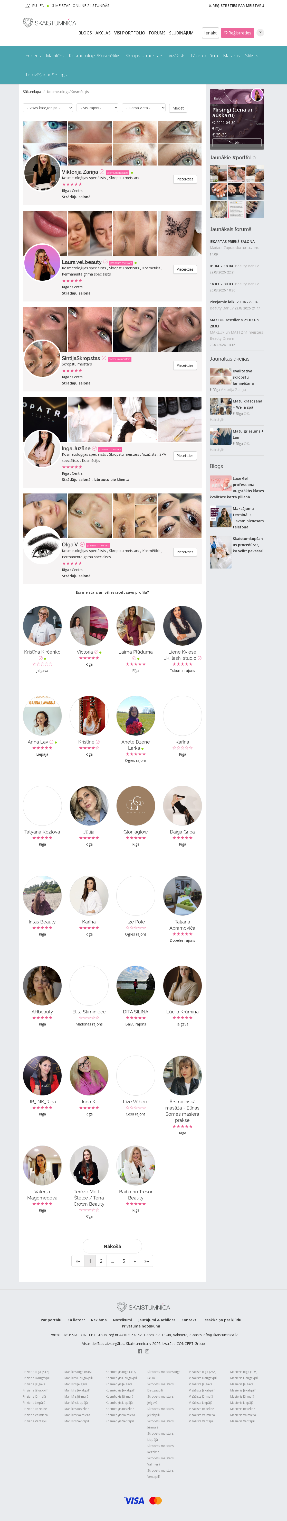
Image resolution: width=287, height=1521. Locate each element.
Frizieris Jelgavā (34, 1384)
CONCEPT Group (191, 1343)
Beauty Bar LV (247, 265)
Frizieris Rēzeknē (35, 1408)
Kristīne (89, 741)
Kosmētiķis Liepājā (119, 1402)
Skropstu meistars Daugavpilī (160, 1387)
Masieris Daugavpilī (244, 1378)
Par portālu (51, 1319)
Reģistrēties (237, 33)
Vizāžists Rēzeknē (201, 1408)
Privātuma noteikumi (141, 1325)
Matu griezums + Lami (248, 434)
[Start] (78, 1261)
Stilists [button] (251, 55)
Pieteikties (185, 178)
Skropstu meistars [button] (145, 55)
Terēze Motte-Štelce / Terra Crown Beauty (89, 1197)
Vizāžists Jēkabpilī (201, 1390)
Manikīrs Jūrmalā (76, 1396)
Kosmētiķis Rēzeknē (120, 1408)
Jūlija (88, 831)
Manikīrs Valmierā (77, 1415)
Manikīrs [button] (55, 55)
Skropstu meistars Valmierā (160, 1461)
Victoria (89, 651)
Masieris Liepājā (242, 1402)
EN (42, 5)
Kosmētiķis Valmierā (120, 1415)
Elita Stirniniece (89, 1011)
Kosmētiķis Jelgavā (119, 1384)
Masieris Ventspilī (242, 1421)
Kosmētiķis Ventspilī (120, 1421)
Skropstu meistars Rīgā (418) (163, 1374)
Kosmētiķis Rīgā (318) (121, 1371)
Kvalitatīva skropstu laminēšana (243, 377)
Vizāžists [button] (177, 55)
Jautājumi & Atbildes (156, 1319)
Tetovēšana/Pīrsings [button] (46, 74)
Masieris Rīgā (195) (243, 1371)
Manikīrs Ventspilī (77, 1421)
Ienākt (210, 33)
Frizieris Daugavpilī (36, 1378)
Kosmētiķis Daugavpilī (122, 1378)
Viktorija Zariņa (80, 172)
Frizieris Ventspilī (35, 1421)
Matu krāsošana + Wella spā (247, 404)
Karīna (182, 741)
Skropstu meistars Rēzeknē (160, 1448)
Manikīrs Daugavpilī (78, 1378)
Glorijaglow (135, 831)
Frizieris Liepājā (34, 1402)
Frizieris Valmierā (35, 1415)
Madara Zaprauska (225, 247)
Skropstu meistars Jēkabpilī (160, 1411)
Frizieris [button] (33, 55)
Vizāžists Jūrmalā (201, 1396)
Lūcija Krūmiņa (182, 1011)
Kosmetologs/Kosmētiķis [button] (94, 55)
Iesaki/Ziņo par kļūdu (222, 1319)
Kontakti (189, 1319)
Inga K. (89, 1101)
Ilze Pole (136, 921)
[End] (146, 1261)
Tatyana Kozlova (42, 831)
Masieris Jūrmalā (242, 1396)
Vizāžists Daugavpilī (203, 1378)
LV (27, 5)
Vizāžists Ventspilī (201, 1421)
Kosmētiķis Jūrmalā (119, 1396)
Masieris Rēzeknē (242, 1408)
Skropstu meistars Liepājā (160, 1436)
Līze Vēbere (136, 1101)
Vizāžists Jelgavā (200, 1384)
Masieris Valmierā (243, 1415)
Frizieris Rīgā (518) (36, 1371)
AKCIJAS (103, 33)
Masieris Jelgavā (241, 1384)
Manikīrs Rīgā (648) (77, 1371)
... (112, 1261)
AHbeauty (42, 1011)
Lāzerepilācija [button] (204, 55)
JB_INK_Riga (42, 1101)
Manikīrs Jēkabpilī (77, 1390)
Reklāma (99, 1319)
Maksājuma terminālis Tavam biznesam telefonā (248, 517)
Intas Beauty (42, 921)
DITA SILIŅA (135, 1011)
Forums (158, 33)
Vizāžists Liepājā (201, 1402)
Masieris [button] (231, 55)
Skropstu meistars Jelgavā (160, 1399)
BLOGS (86, 33)
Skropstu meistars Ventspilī (160, 1473)
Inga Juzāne (76, 448)
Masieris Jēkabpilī (242, 1390)
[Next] (134, 1261)
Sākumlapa (32, 91)
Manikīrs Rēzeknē (76, 1408)
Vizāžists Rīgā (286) (202, 1371)
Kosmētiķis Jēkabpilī (120, 1390)
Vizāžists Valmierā (202, 1415)
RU (34, 5)
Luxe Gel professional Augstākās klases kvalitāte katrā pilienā (237, 487)
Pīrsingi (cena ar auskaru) (232, 112)
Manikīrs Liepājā (76, 1402)
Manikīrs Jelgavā (76, 1384)
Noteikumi (122, 1319)
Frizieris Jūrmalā (34, 1396)
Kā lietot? (76, 1319)
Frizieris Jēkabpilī (35, 1390)
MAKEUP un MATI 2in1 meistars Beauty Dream (236, 335)
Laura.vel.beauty (82, 262)
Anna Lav (42, 741)
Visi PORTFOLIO (130, 33)
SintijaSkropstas (81, 358)
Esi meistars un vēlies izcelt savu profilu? (112, 592)
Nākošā (112, 1246)
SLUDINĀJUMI (182, 33)
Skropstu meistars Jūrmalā (160, 1424)
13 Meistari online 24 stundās (79, 5)
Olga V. (70, 544)
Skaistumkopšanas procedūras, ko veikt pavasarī (248, 544)
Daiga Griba (182, 831)
